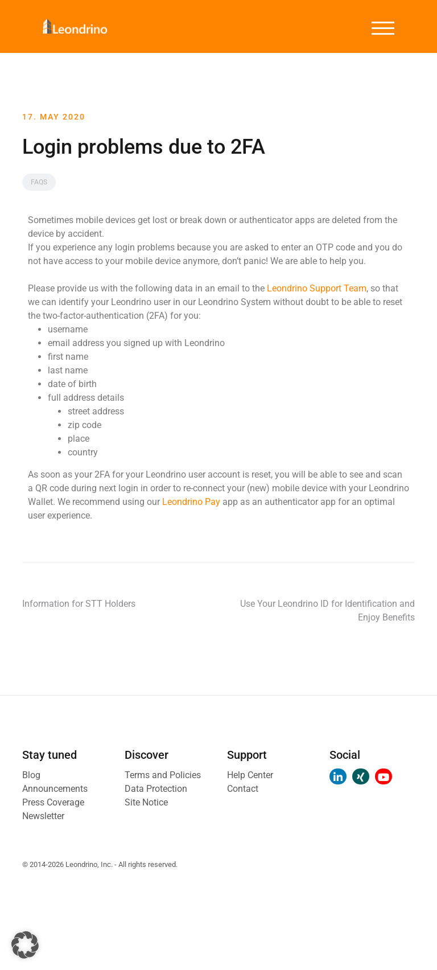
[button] (25, 945)
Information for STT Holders (78, 603)
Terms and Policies (163, 775)
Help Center (250, 775)
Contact (242, 788)
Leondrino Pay (191, 501)
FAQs (39, 182)
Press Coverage (53, 802)
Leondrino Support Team (316, 288)
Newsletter (43, 816)
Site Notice (146, 802)
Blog (31, 775)
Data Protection (156, 788)
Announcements (55, 788)
